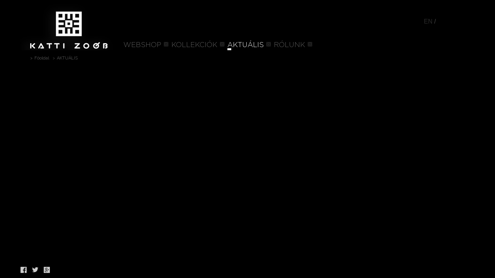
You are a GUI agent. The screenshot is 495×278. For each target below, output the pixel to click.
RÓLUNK (289, 45)
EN (428, 21)
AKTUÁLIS (245, 45)
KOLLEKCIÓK (194, 45)
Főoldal (41, 58)
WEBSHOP (142, 45)
